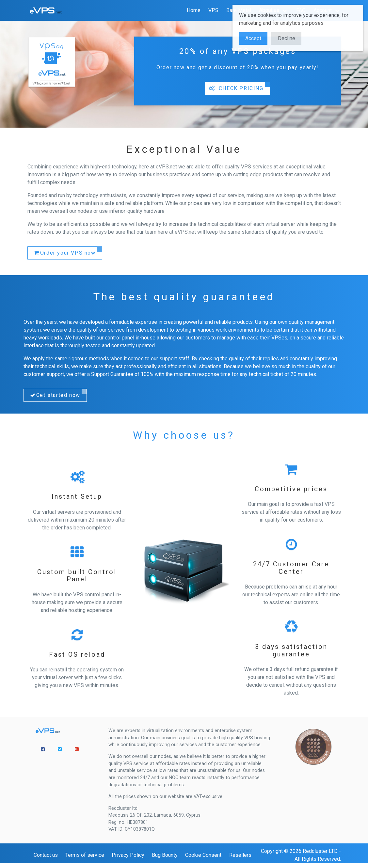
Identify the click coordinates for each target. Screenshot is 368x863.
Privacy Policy (128, 855)
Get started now (54, 395)
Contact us (46, 855)
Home (193, 10)
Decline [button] (286, 38)
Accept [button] (253, 38)
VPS (213, 10)
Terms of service (84, 855)
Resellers (240, 855)
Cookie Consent (203, 855)
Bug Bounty (165, 855)
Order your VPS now (64, 253)
